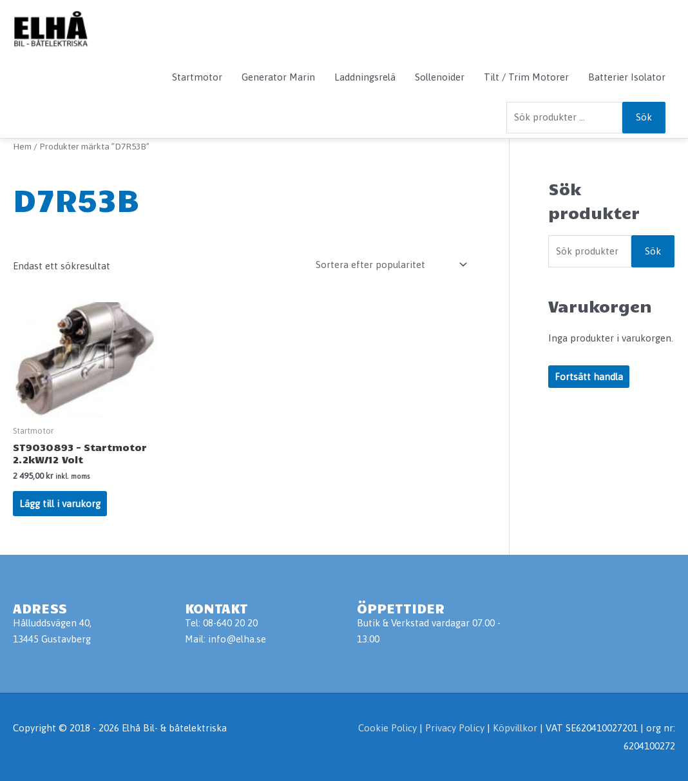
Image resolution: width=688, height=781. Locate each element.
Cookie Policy (387, 727)
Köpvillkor (515, 727)
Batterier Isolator (626, 77)
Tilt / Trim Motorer (526, 77)
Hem (22, 146)
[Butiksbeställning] (389, 264)
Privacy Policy (456, 727)
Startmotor (197, 77)
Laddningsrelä (365, 77)
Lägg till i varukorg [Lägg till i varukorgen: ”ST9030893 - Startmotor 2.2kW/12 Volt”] (59, 503)
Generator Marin (278, 77)
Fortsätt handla (589, 376)
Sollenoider (439, 77)
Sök (644, 116)
